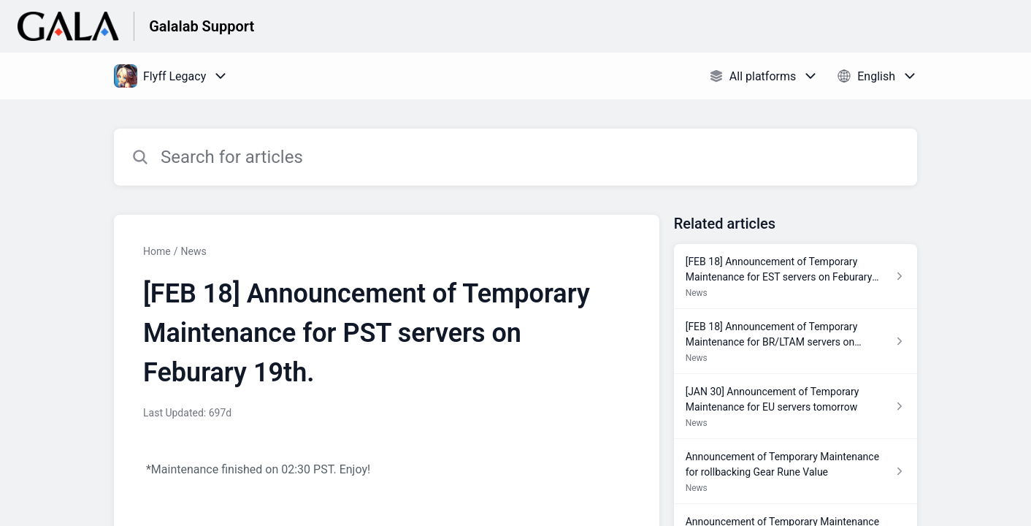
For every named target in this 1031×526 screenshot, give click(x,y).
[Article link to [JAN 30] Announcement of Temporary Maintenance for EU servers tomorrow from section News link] (795, 406)
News (193, 251)
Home (157, 251)
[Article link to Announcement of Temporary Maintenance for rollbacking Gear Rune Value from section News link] (795, 471)
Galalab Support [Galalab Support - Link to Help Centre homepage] (201, 26)
